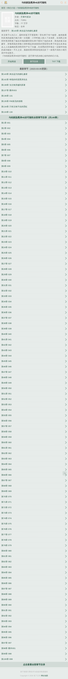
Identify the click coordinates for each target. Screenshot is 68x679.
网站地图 (44, 676)
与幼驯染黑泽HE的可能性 (34, 2)
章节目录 (34, 61)
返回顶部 (65, 473)
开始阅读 (12, 61)
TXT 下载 (56, 61)
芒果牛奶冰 (26, 17)
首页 (3, 8)
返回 (2, 2)
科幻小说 (11, 8)
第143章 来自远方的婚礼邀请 (24, 31)
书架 (5, 2)
